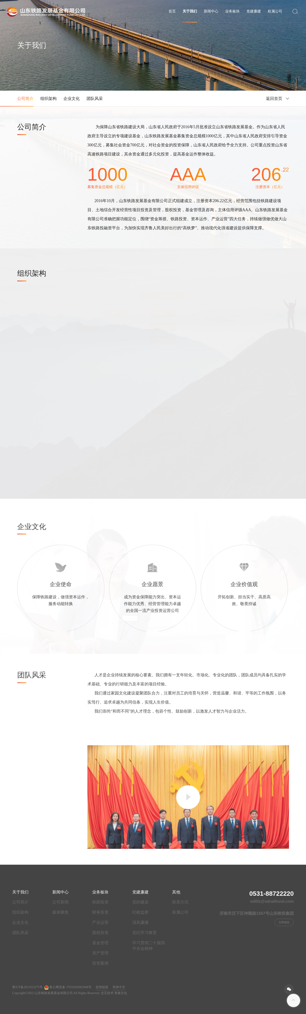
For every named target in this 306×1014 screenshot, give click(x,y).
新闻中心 (211, 11)
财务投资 (100, 912)
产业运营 (100, 922)
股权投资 (100, 932)
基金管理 (100, 943)
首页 (172, 11)
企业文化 (71, 98)
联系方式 (180, 902)
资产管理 (100, 953)
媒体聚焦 (60, 912)
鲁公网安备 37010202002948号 (68, 987)
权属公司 (275, 11)
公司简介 (25, 98)
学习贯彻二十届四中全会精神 (148, 946)
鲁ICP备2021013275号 (27, 987)
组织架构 (48, 98)
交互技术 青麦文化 (114, 993)
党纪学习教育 (144, 932)
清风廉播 (140, 922)
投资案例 (100, 963)
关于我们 (190, 11)
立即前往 (284, 922)
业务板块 (232, 11)
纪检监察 (140, 912)
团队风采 (95, 98)
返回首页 (274, 98)
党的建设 (140, 902)
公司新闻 (60, 902)
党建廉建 (253, 11)
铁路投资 (100, 902)
